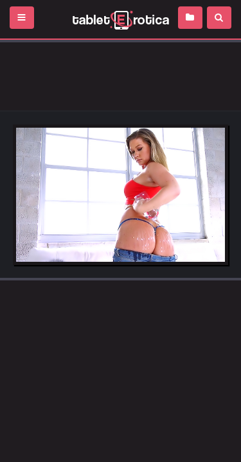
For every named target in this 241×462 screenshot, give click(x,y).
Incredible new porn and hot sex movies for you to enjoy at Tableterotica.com (120, 19)
